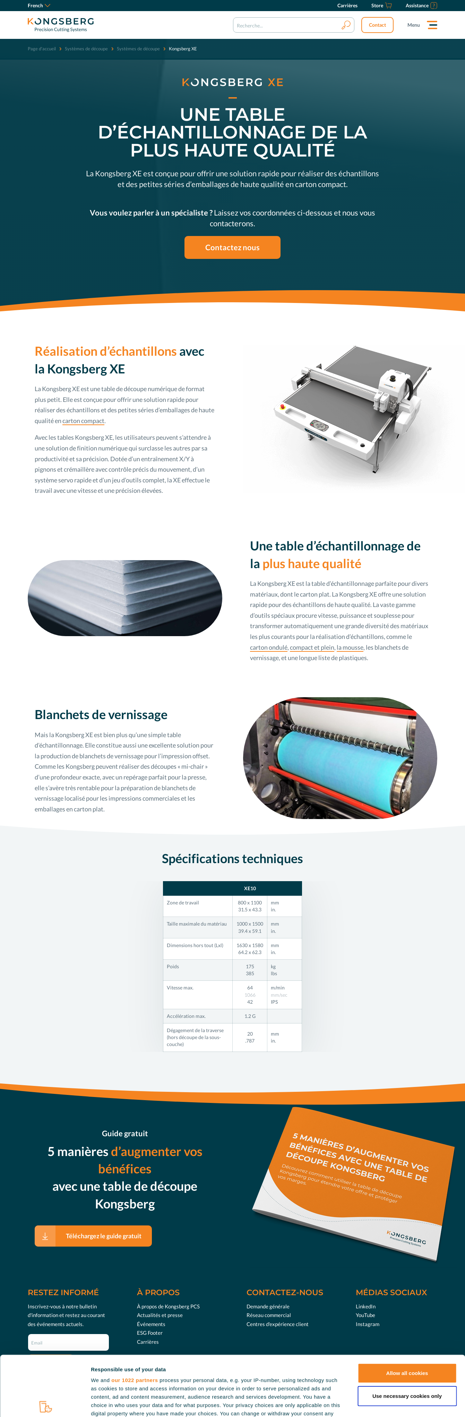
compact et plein (312, 647)
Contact (377, 25)
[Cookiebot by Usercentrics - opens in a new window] (45, 1403)
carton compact (83, 420)
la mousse (350, 647)
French (39, 5)
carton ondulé (268, 647)
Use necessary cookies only (407, 1333)
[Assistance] (421, 5)
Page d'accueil (42, 48)
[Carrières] (347, 5)
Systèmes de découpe (86, 48)
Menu (413, 25)
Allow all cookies (407, 1311)
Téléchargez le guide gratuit (103, 1236)
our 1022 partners (134, 1318)
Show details (364, 1403)
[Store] (381, 5)
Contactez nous (232, 247)
